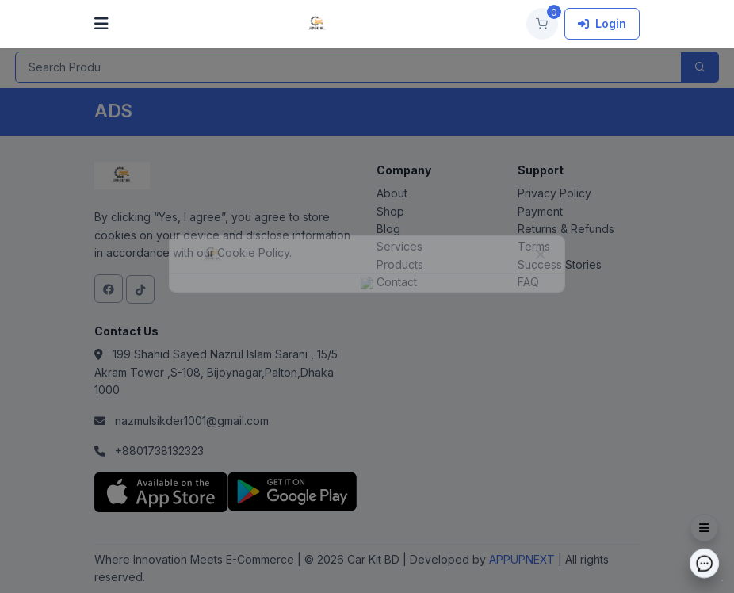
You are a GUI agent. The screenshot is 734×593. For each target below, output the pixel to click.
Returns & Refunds (566, 228)
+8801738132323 (159, 450)
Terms (534, 246)
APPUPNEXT (523, 559)
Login (602, 23)
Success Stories (560, 264)
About (392, 193)
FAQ (528, 282)
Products (400, 264)
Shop (390, 211)
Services (399, 246)
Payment (540, 211)
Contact (397, 282)
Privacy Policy (554, 193)
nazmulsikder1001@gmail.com (192, 420)
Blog (388, 228)
